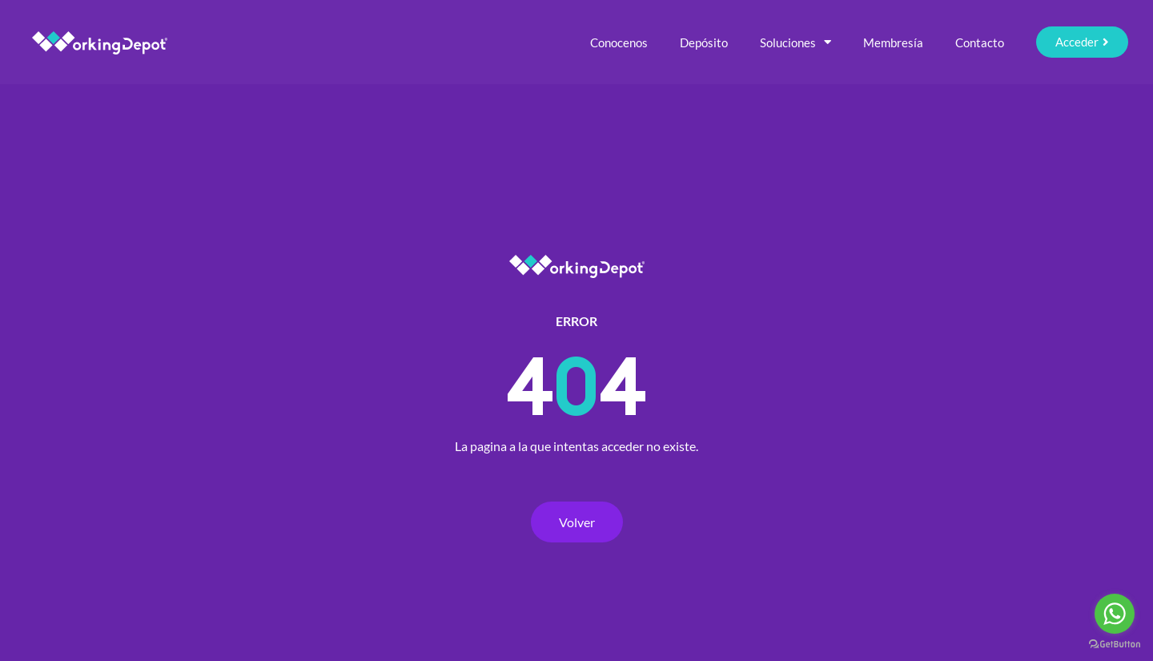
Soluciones (795, 42)
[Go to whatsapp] (1115, 614)
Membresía (893, 42)
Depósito (704, 42)
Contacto (979, 42)
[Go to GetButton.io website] (1114, 644)
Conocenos (619, 42)
